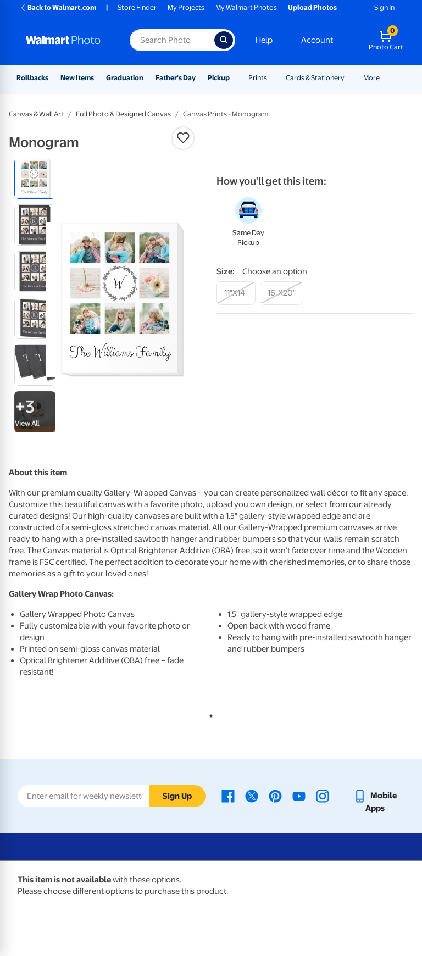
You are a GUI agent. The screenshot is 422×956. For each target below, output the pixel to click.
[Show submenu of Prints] (272, 78)
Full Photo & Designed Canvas (123, 114)
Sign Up (177, 796)
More (371, 78)
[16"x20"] (281, 293)
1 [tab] (208, 713)
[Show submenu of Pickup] (234, 78)
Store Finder (137, 7)
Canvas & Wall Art (36, 114)
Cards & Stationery (315, 78)
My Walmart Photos (246, 7)
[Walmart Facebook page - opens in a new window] (228, 796)
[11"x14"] (236, 293)
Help (264, 40)
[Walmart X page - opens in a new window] (251, 796)
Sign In (384, 7)
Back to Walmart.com (58, 7)
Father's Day (176, 78)
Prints (257, 78)
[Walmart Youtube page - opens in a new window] (299, 796)
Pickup (219, 78)
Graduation (124, 78)
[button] (183, 137)
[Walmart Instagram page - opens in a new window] (322, 796)
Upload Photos (312, 7)
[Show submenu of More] (384, 78)
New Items (77, 78)
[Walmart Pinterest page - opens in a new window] (275, 796)
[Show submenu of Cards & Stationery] (349, 78)
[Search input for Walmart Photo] (172, 40)
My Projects (186, 7)
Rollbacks (32, 78)
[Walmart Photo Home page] (66, 40)
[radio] (34, 178)
